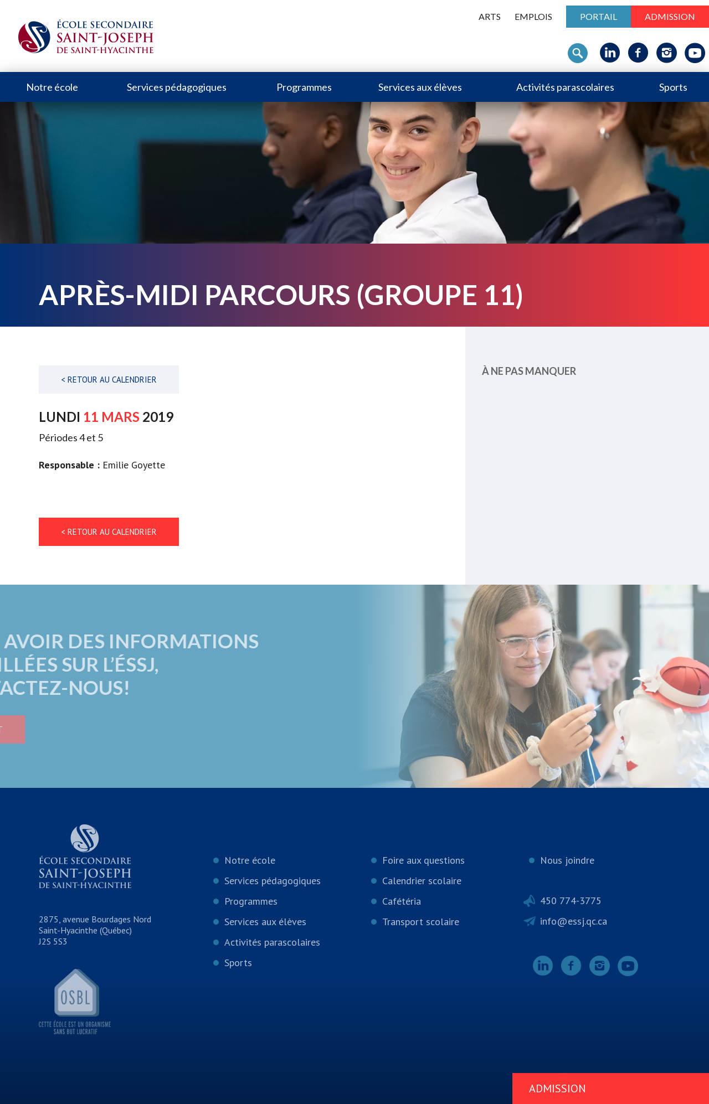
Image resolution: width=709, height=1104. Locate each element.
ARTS (490, 16)
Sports (673, 87)
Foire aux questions (423, 860)
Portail (598, 16)
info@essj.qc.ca (573, 921)
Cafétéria (401, 901)
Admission (670, 16)
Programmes (304, 87)
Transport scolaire (420, 921)
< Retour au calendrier (109, 379)
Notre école (52, 87)
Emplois (533, 16)
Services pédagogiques (177, 87)
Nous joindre (567, 860)
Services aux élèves (420, 87)
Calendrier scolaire (421, 880)
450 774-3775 (571, 900)
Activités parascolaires (565, 87)
